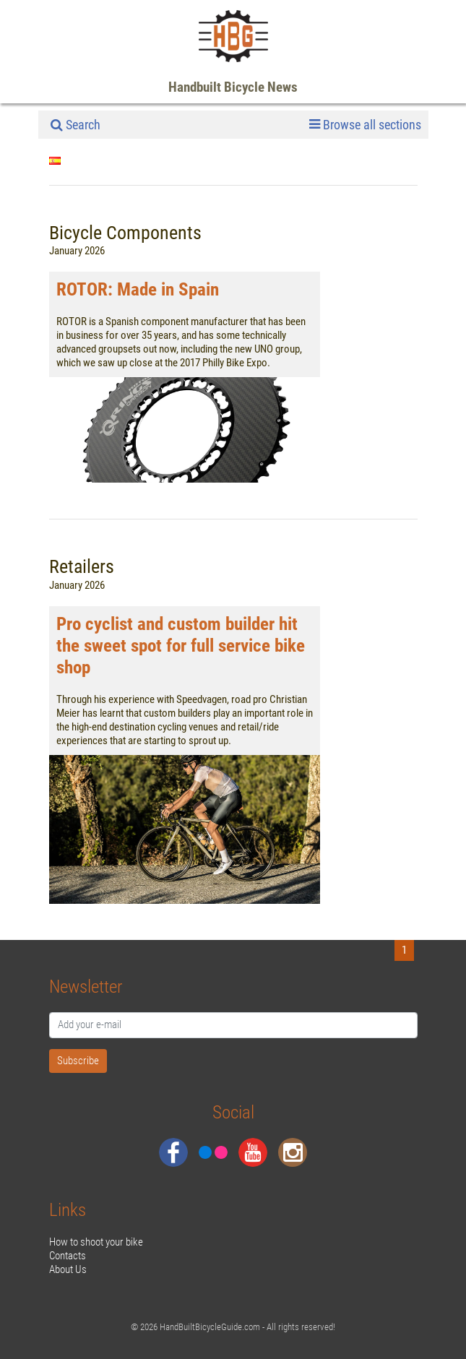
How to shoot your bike (96, 1241)
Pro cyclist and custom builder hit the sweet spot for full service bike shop (180, 645)
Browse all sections (365, 125)
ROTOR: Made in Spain (137, 289)
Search (75, 124)
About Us (68, 1269)
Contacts (67, 1255)
